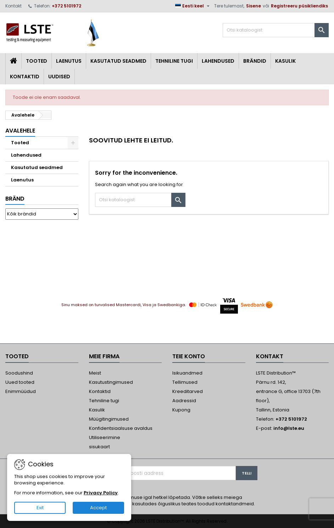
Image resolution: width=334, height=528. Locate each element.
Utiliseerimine (104, 437)
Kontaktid (24, 76)
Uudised (59, 76)
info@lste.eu (288, 428)
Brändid (254, 60)
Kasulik (285, 60)
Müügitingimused (109, 419)
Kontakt (13, 6)
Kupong (181, 409)
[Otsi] (276, 30)
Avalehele (20, 131)
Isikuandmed (187, 373)
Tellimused (184, 382)
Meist (95, 373)
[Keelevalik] (193, 6)
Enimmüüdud (20, 391)
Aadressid (184, 400)
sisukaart (99, 446)
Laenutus (69, 60)
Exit (40, 507)
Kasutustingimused (111, 382)
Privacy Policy (101, 492)
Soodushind (19, 373)
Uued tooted (19, 382)
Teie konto (188, 356)
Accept (98, 507)
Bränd (14, 199)
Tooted (36, 60)
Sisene (253, 6)
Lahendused (218, 60)
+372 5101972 (66, 6)
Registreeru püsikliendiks (299, 6)
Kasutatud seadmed (118, 60)
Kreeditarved (187, 391)
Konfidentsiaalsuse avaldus (120, 428)
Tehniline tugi (174, 60)
